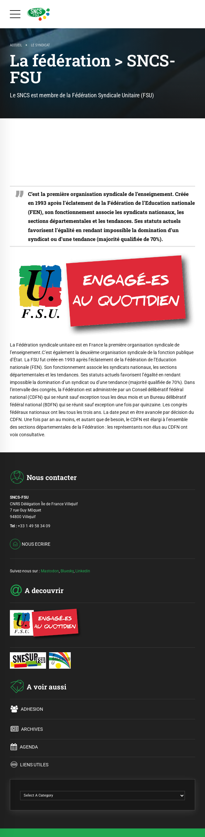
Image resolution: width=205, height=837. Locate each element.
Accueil (16, 45)
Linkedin (82, 571)
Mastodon (50, 571)
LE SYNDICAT (40, 45)
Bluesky (67, 571)
